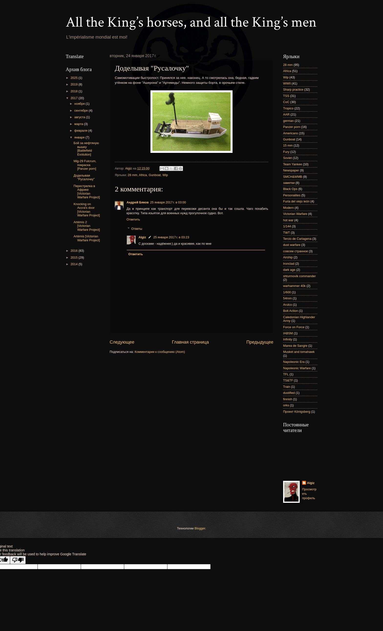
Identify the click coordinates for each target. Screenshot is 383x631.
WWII (287, 83)
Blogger (199, 528)
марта (79, 124)
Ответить (133, 219)
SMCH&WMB (292, 177)
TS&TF (288, 380)
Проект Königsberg (296, 411)
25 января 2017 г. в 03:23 (171, 237)
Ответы (136, 229)
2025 (74, 78)
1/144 (287, 226)
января (79, 137)
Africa (143, 175)
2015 (74, 257)
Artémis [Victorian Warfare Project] (87, 238)
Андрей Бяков (138, 202)
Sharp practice (293, 89)
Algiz (142, 237)
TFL (286, 374)
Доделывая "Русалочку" (84, 177)
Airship (288, 257)
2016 (74, 250)
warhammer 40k (294, 286)
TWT (286, 232)
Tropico (288, 108)
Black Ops (290, 189)
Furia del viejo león (296, 201)
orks (286, 405)
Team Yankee (292, 164)
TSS (286, 96)
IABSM (288, 333)
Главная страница (190, 342)
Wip (165, 175)
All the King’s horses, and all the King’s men (191, 22)
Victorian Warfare (295, 214)
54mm (287, 298)
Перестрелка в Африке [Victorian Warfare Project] (87, 191)
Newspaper (291, 170)
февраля (81, 130)
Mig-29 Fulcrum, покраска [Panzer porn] (85, 164)
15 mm (288, 145)
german (288, 121)
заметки (289, 183)
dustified (289, 393)
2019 (74, 84)
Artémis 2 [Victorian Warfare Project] (87, 225)
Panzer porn (291, 127)
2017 (74, 98)
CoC (286, 102)
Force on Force (293, 327)
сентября (81, 110)
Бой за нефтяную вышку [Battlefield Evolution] (86, 148)
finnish (287, 399)
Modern (288, 208)
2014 (74, 264)
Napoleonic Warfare (297, 368)
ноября (79, 103)
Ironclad (288, 263)
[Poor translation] (18, 560)
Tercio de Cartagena (297, 239)
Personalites (291, 195)
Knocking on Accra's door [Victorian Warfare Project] (87, 209)
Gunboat (155, 175)
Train (286, 387)
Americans (290, 133)
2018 (74, 91)
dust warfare (291, 245)
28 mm (132, 175)
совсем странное (295, 251)
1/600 (287, 292)
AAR (286, 114)
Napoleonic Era (294, 362)
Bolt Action (290, 311)
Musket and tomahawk (299, 352)
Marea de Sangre (295, 345)
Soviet (287, 158)
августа (80, 117)
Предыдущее (259, 342)
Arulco (287, 304)
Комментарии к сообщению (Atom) (160, 352)
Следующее (122, 342)
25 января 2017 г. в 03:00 (168, 202)
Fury (286, 152)
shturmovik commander (299, 276)
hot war (288, 220)
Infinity (287, 339)
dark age (289, 270)
